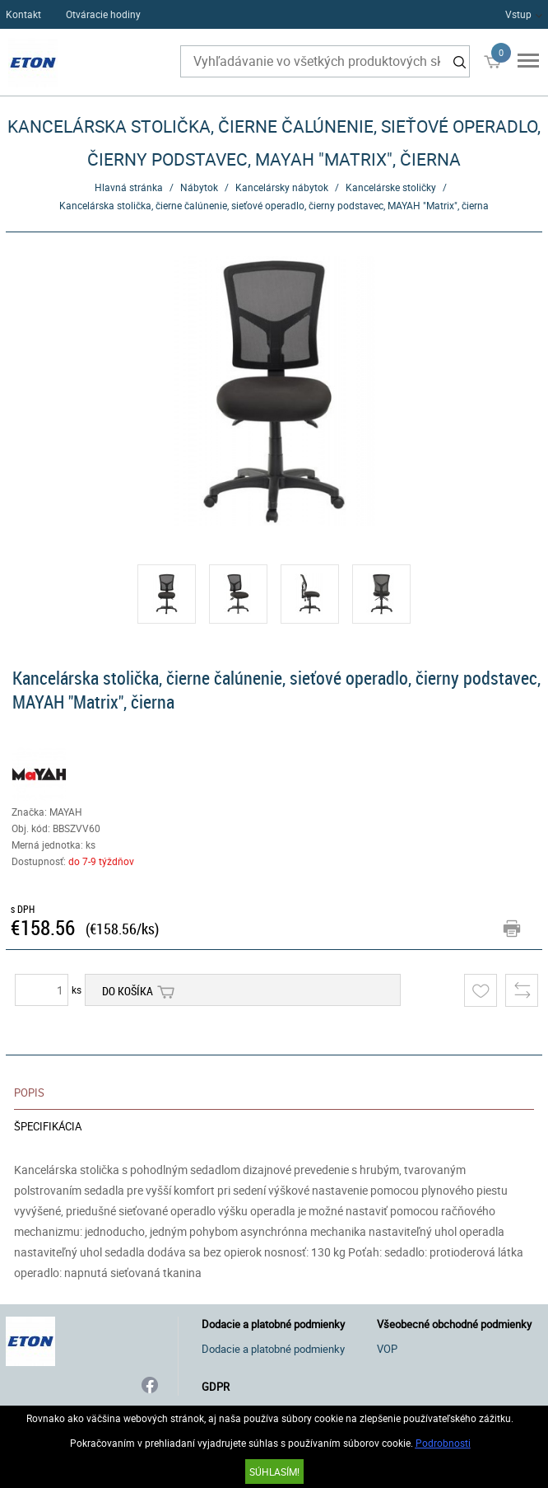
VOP (387, 1348)
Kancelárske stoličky (391, 187)
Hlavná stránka (129, 187)
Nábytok (199, 187)
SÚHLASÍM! (274, 1471)
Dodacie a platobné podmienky (273, 1348)
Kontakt (23, 14)
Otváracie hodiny (103, 14)
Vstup (518, 14)
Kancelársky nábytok (281, 187)
